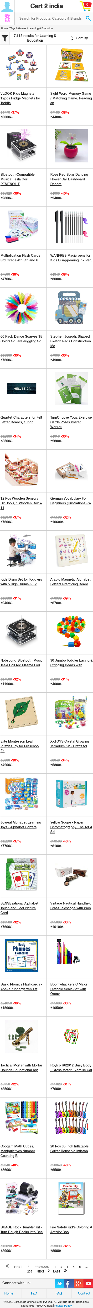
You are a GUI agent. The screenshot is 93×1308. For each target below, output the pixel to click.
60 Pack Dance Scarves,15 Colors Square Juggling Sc (21, 339)
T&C (34, 1293)
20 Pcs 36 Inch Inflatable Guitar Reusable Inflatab (69, 1148)
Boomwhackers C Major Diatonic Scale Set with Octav (68, 989)
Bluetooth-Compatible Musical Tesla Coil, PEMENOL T (17, 179)
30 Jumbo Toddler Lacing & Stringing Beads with (71, 662)
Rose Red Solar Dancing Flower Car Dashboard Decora (69, 179)
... (86, 1266)
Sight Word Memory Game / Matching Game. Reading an (71, 98)
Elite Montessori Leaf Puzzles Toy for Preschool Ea (19, 746)
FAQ (59, 1293)
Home (4, 28)
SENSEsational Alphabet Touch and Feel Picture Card (19, 908)
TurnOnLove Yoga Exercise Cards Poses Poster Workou (71, 422)
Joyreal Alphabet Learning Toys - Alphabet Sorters (20, 824)
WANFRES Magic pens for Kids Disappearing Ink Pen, (71, 258)
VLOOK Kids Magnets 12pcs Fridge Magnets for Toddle (20, 98)
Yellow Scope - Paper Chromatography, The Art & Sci (71, 827)
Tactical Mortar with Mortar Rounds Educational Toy (21, 1067)
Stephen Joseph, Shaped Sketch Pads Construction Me (70, 341)
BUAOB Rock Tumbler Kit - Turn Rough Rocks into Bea (21, 1229)
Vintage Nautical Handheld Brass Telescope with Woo (71, 905)
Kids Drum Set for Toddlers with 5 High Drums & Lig (21, 582)
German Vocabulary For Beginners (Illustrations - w (70, 501)
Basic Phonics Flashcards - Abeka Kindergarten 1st (21, 986)
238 (29, 1271)
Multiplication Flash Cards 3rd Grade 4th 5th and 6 (20, 258)
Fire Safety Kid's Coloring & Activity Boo (71, 1229)
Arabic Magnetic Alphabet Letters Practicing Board (70, 582)
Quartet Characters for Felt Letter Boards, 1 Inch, (21, 420)
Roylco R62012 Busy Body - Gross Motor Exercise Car (71, 1067)
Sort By (79, 38)
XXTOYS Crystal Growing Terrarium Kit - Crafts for (69, 743)
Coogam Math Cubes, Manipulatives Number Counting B (17, 1151)
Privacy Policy (63, 1305)
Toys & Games (18, 28)
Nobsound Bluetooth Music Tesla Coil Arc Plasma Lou (21, 662)
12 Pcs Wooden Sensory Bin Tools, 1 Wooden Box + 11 (21, 503)
